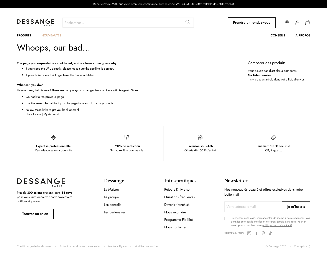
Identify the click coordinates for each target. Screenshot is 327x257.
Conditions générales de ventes (34, 246)
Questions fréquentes (179, 197)
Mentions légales (117, 246)
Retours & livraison (177, 189)
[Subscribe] (296, 206)
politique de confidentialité (277, 225)
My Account (51, 114)
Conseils (278, 35)
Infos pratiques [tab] (180, 181)
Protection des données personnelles (79, 246)
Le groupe (111, 197)
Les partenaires (114, 212)
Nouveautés (51, 35)
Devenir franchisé (176, 204)
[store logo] (35, 22)
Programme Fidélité (178, 219)
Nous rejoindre (175, 212)
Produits (24, 35)
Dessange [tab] (114, 181)
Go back (31, 97)
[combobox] (128, 23)
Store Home (33, 114)
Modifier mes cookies (147, 246)
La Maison (111, 189)
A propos (303, 35)
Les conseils (112, 204)
